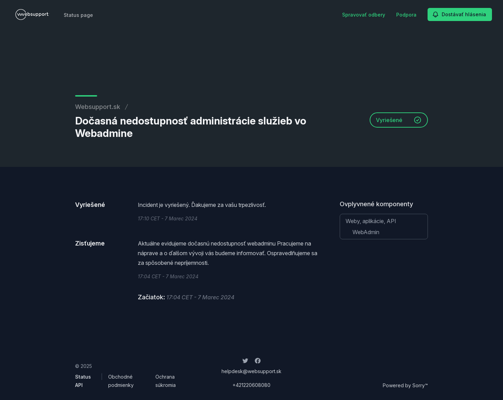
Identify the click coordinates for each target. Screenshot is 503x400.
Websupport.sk (97, 106)
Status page (78, 15)
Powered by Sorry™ (405, 385)
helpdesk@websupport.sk (251, 371)
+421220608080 (251, 385)
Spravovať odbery (363, 15)
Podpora (406, 15)
